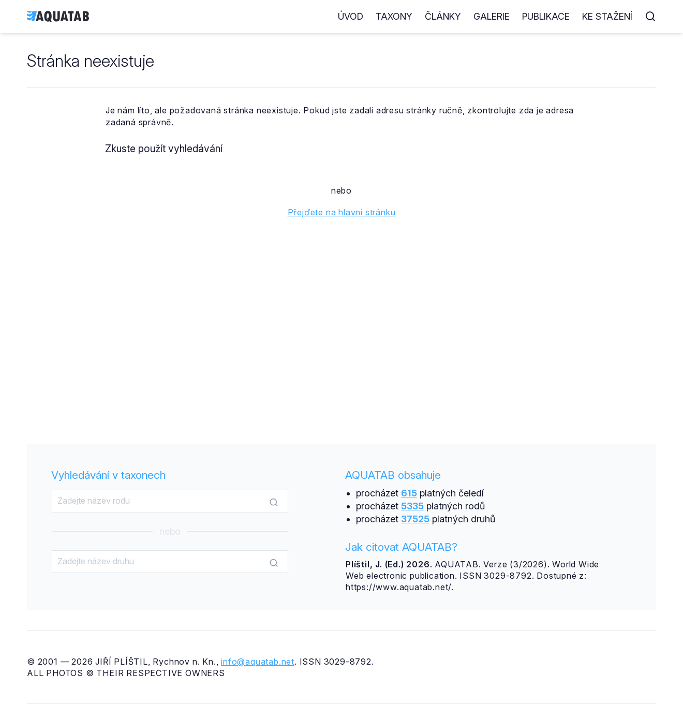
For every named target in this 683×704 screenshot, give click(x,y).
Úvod (350, 16)
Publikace (546, 16)
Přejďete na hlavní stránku (342, 212)
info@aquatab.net (257, 661)
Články (443, 16)
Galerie (491, 16)
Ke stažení (607, 16)
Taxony (394, 16)
